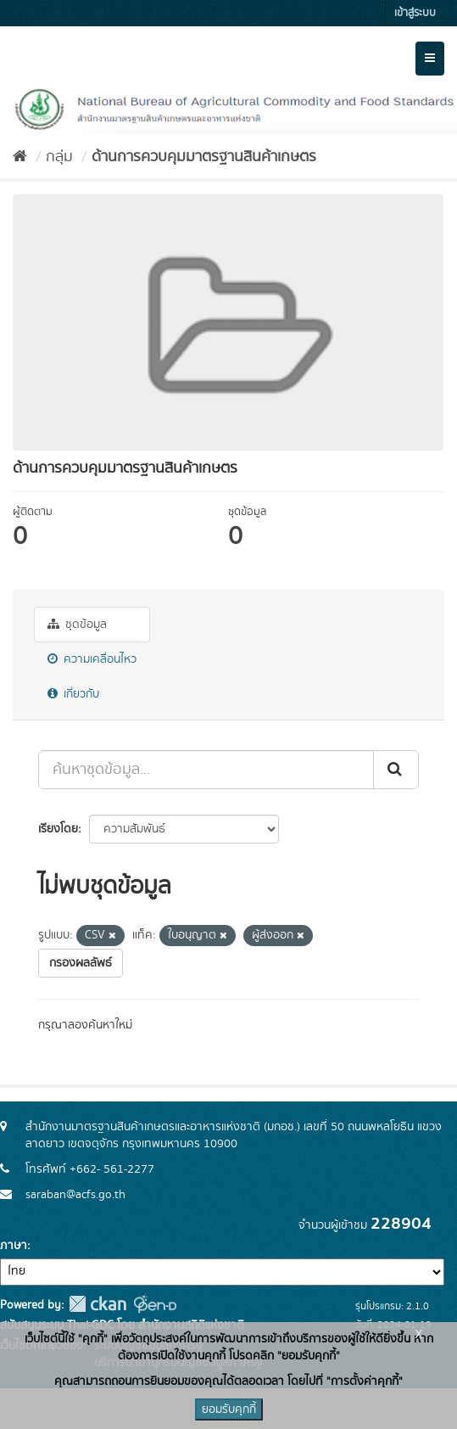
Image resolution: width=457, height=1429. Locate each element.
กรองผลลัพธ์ (80, 963)
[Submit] (396, 769)
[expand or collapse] (429, 59)
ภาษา (13, 1245)
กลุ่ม (59, 157)
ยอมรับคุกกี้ (229, 1409)
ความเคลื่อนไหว (92, 659)
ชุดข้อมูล (77, 624)
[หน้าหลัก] (20, 157)
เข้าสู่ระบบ (415, 13)
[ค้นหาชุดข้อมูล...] (206, 769)
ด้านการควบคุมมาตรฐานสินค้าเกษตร (204, 157)
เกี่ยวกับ (73, 694)
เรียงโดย (58, 829)
